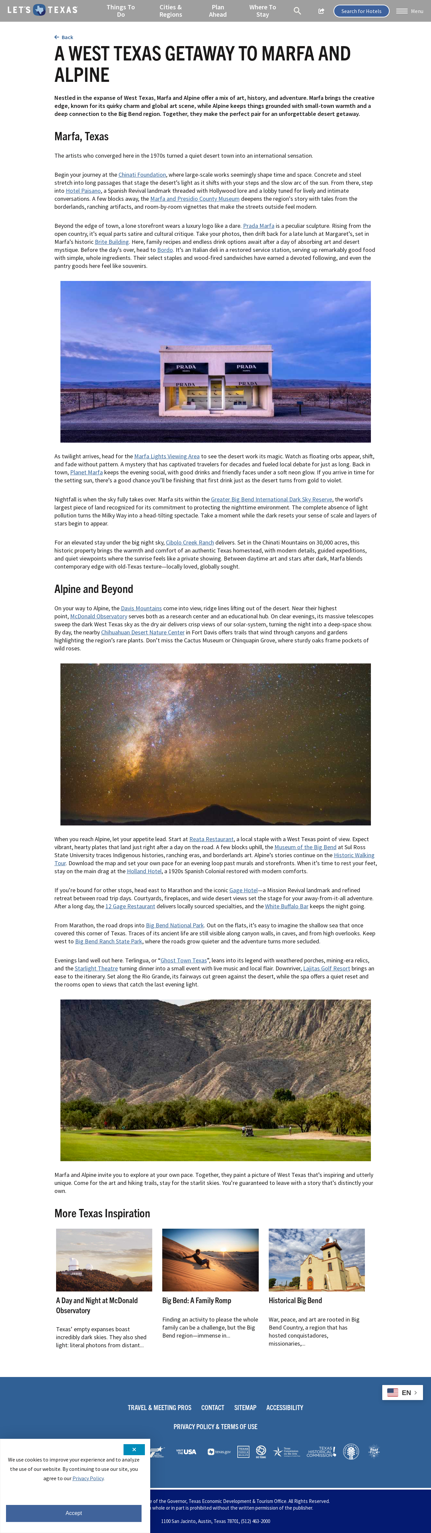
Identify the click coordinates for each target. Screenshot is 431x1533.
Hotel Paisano (83, 190)
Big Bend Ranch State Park (108, 941)
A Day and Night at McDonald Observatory (97, 1305)
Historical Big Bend (295, 1300)
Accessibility (284, 1407)
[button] (409, 11)
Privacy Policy (87, 1478)
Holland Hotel (144, 871)
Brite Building (112, 242)
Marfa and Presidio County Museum (195, 198)
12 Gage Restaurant (130, 906)
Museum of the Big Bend (305, 847)
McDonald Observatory (98, 616)
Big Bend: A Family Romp (196, 1300)
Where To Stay (262, 10)
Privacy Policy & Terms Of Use (215, 1426)
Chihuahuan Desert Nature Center (143, 632)
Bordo (165, 250)
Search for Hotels (361, 11)
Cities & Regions (170, 10)
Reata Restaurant (211, 839)
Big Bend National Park (175, 925)
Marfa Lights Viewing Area (167, 456)
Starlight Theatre (96, 968)
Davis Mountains (141, 608)
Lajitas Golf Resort (326, 968)
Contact (212, 1407)
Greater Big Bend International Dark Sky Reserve (271, 499)
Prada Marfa (258, 225)
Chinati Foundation (142, 174)
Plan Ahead (217, 10)
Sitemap (245, 1407)
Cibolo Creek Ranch (190, 542)
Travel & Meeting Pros (159, 1407)
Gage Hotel (243, 890)
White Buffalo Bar (286, 906)
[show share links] (321, 11)
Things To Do (121, 10)
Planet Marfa (86, 472)
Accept (74, 1513)
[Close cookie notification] (134, 1449)
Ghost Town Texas (184, 960)
